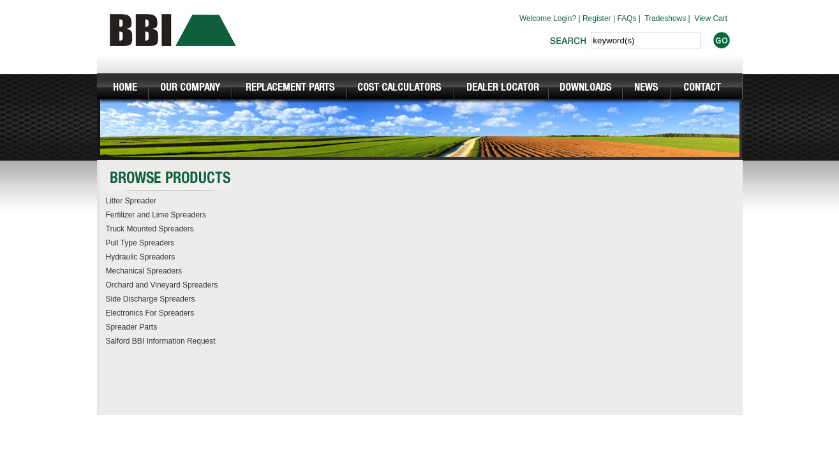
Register (597, 18)
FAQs (626, 18)
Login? (564, 18)
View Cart (710, 18)
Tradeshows (665, 18)
